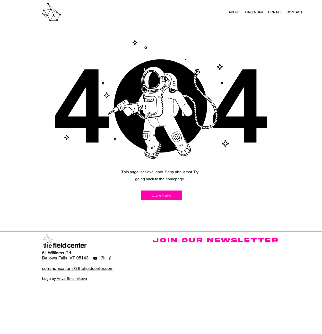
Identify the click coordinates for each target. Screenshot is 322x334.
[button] (234, 12)
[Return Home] (161, 195)
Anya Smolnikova (72, 278)
